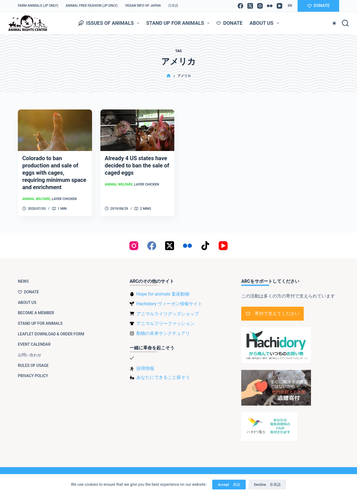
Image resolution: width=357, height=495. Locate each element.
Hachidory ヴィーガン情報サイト (169, 303)
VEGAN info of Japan (143, 6)
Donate (229, 23)
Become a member (36, 313)
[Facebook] (240, 6)
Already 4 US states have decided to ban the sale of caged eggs (137, 165)
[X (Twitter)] (250, 6)
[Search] (345, 23)
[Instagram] (260, 6)
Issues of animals (109, 23)
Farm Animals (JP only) (38, 6)
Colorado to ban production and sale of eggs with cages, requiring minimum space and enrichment (54, 173)
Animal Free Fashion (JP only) (92, 6)
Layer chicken (64, 199)
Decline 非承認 (267, 484)
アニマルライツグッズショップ (167, 313)
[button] (290, 6)
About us (265, 23)
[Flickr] (269, 6)
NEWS (23, 281)
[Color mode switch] (334, 23)
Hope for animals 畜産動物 (162, 294)
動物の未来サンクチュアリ (163, 333)
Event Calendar (34, 344)
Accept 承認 (229, 484)
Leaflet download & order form (51, 334)
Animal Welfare (36, 199)
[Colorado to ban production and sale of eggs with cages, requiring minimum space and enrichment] (55, 130)
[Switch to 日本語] (173, 6)
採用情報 (145, 368)
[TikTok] (205, 245)
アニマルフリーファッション (165, 323)
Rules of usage (33, 365)
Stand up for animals (179, 23)
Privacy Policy (33, 376)
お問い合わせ (29, 355)
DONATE (318, 5)
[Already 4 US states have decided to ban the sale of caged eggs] (137, 130)
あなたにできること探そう (163, 377)
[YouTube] (279, 6)
